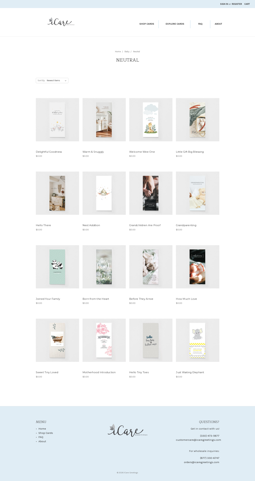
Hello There (43, 225)
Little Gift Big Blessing (190, 151)
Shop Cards (146, 23)
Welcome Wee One (142, 151)
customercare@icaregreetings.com (197, 439)
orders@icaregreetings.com (201, 462)
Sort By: (41, 80)
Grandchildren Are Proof (144, 225)
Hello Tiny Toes (139, 372)
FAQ (200, 23)
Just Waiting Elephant (190, 372)
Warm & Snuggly (93, 151)
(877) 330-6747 (209, 457)
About (218, 23)
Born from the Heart (96, 298)
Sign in (224, 4)
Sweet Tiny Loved (47, 372)
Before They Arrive (141, 298)
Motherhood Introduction (99, 372)
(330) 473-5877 (209, 435)
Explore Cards (175, 23)
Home (42, 428)
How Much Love (186, 298)
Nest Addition (91, 225)
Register (237, 4)
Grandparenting (186, 225)
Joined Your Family (48, 298)
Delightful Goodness (49, 151)
